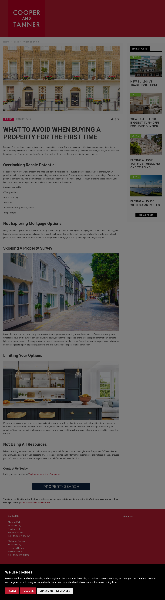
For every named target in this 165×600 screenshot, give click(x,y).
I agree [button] (12, 591)
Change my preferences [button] (55, 591)
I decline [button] (28, 591)
